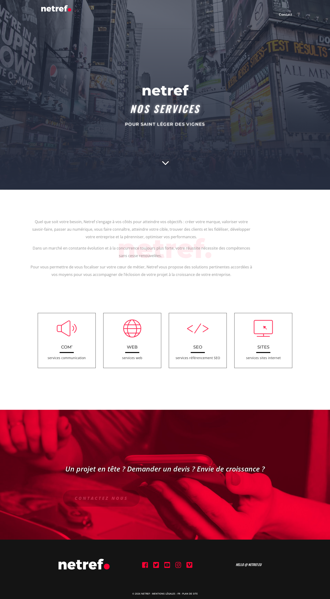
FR (178, 593)
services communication (67, 358)
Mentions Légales (163, 593)
